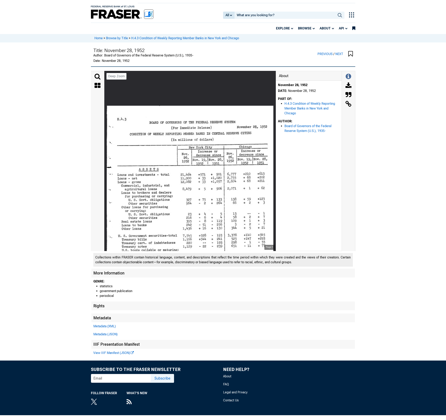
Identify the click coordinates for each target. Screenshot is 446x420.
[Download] (348, 85)
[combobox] (284, 15)
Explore (283, 28)
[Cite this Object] (348, 95)
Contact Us (231, 400)
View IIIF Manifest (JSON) (111, 353)
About (325, 28)
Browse (304, 28)
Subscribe (162, 378)
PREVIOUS (325, 54)
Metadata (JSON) (105, 334)
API (341, 28)
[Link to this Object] (348, 104)
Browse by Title (117, 38)
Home (98, 38)
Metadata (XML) (104, 326)
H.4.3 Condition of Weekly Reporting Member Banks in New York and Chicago (185, 38)
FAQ (226, 384)
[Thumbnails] (97, 85)
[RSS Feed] (137, 402)
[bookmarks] (353, 28)
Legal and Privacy (235, 392)
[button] (350, 54)
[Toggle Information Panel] (348, 76)
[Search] (97, 76)
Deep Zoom (116, 76)
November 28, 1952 (292, 85)
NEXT (339, 54)
